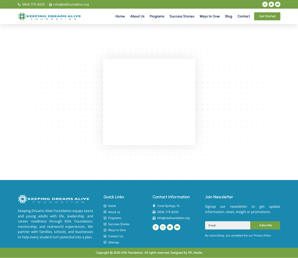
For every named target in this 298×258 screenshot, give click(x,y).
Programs (157, 16)
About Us (137, 16)
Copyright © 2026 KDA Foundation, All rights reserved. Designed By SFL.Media (149, 253)
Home (120, 16)
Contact (243, 16)
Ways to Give (210, 16)
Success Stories (182, 16)
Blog (228, 16)
